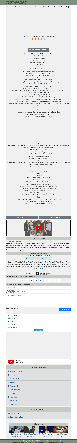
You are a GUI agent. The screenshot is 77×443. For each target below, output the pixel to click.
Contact (49, 441)
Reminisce (12, 393)
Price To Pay (13, 404)
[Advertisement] (38, 21)
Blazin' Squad (19, 7)
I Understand (13, 386)
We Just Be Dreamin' (15, 371)
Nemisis (11, 382)
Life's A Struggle (14, 378)
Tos (33, 441)
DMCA (29, 441)
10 (59, 280)
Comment (12, 318)
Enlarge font (13, 321)
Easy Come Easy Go (15, 390)
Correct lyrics (54, 217)
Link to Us (43, 441)
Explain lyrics (22, 217)
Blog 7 (59, 441)
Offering (11, 375)
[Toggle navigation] (67, 2)
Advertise (54, 441)
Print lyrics (12, 327)
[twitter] (21, 441)
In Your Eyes (12, 397)
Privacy (25, 441)
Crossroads (12, 401)
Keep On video (13, 413)
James (41, 268)
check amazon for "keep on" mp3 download (38, 259)
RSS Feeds (37, 441)
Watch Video (13, 315)
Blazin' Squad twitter (15, 417)
